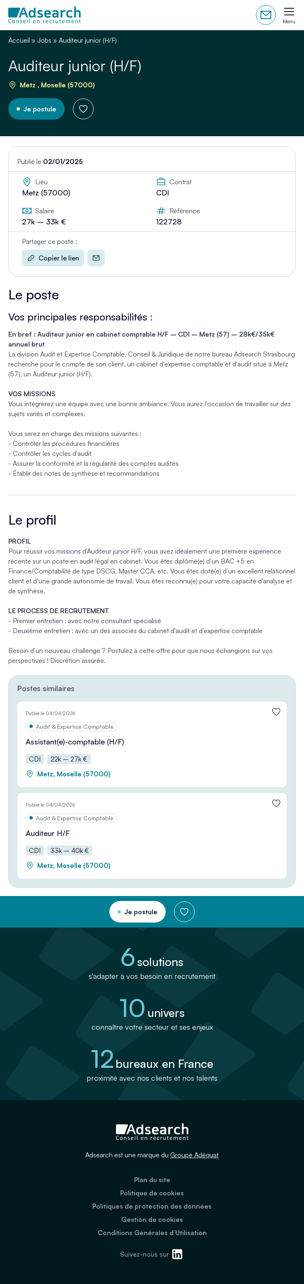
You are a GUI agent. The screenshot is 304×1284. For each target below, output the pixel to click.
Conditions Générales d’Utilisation (152, 1233)
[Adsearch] (44, 15)
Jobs (44, 40)
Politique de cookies (152, 1193)
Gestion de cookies (152, 1219)
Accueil (19, 40)
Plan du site (152, 1180)
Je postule (39, 109)
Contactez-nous (266, 15)
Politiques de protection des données (152, 1206)
